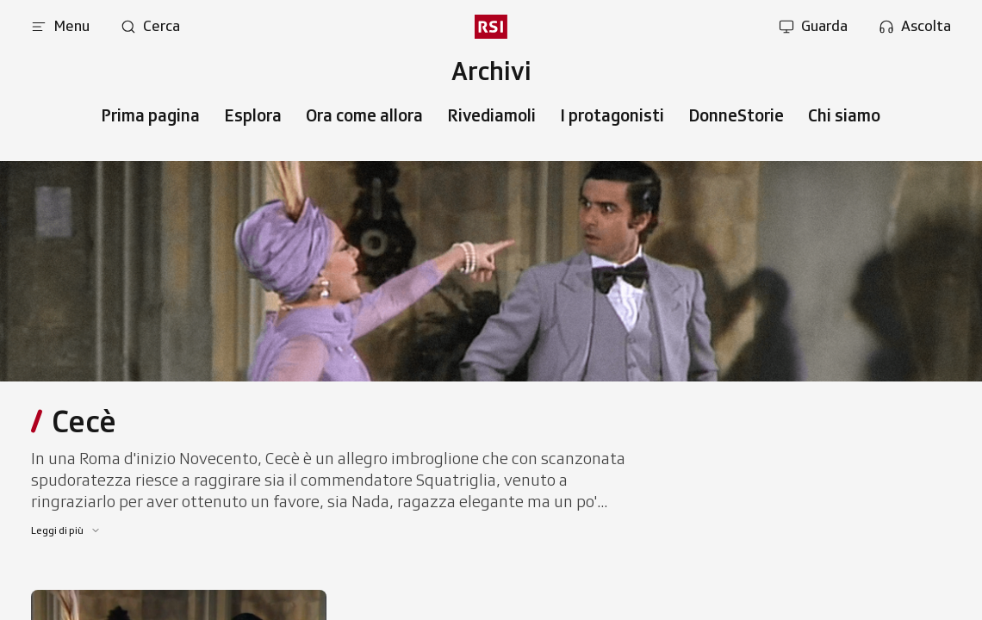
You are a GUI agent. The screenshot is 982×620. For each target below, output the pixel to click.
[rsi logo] (491, 27)
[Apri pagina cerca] (150, 26)
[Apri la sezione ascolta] (914, 26)
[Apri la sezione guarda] (813, 26)
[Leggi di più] (66, 530)
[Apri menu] (60, 26)
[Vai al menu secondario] (491, 71)
